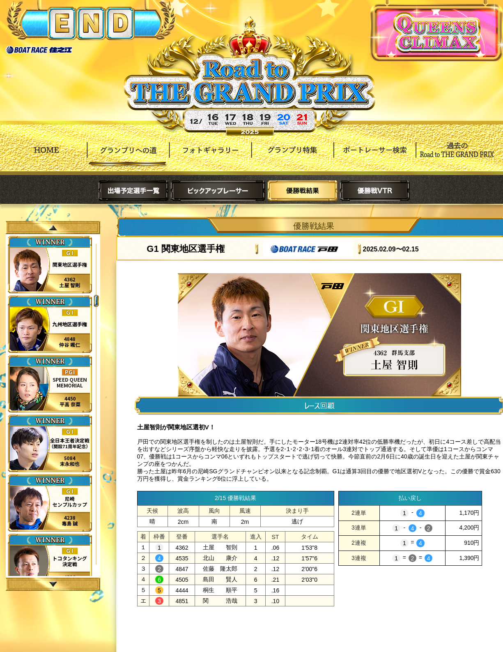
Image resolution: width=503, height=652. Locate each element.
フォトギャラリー (210, 156)
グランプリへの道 (128, 156)
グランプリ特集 (292, 156)
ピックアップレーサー (218, 190)
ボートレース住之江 (39, 50)
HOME (46, 156)
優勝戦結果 (302, 190)
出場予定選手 (133, 190)
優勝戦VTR (375, 190)
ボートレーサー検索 (374, 156)
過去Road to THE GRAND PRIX (456, 156)
